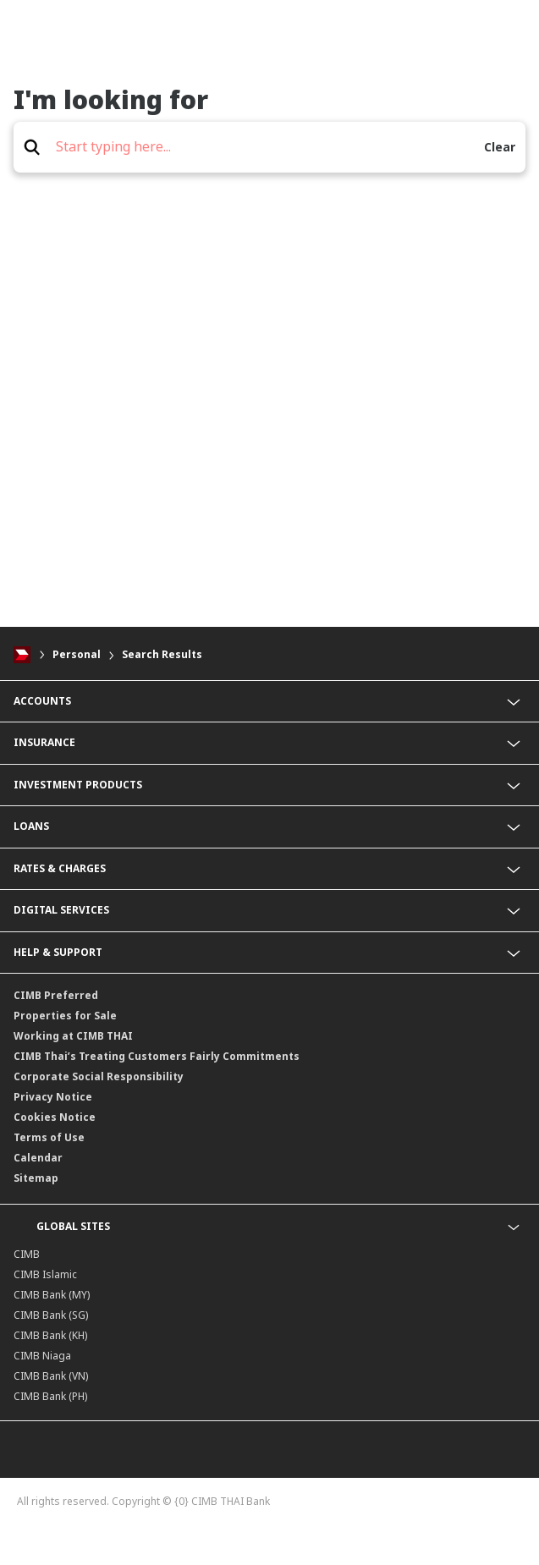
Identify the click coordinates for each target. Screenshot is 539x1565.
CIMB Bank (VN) (51, 1376)
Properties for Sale (65, 1015)
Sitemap (36, 1178)
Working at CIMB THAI (73, 1036)
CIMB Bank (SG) (51, 1315)
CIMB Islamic (45, 1274)
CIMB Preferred (56, 995)
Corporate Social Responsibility (99, 1076)
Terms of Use (49, 1137)
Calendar (38, 1157)
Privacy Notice (53, 1097)
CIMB (27, 1254)
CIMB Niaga (42, 1355)
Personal (76, 654)
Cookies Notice (55, 1117)
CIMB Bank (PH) (50, 1396)
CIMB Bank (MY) (52, 1295)
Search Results (162, 654)
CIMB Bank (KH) (50, 1335)
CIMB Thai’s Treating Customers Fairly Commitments (157, 1056)
